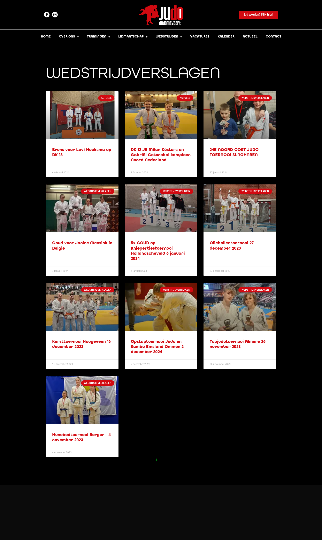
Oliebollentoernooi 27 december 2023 (232, 245)
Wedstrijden (169, 36)
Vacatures (199, 36)
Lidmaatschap (132, 36)
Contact (273, 36)
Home (46, 36)
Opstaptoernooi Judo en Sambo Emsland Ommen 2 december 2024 (157, 346)
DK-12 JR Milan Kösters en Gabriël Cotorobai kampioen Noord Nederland (161, 155)
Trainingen (98, 36)
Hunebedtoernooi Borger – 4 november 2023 (81, 437)
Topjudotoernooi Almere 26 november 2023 (238, 344)
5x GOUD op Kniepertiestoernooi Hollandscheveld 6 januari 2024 (158, 250)
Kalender (226, 36)
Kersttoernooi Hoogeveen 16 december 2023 (81, 344)
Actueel (250, 36)
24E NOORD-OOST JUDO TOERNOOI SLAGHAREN (234, 152)
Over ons (69, 36)
